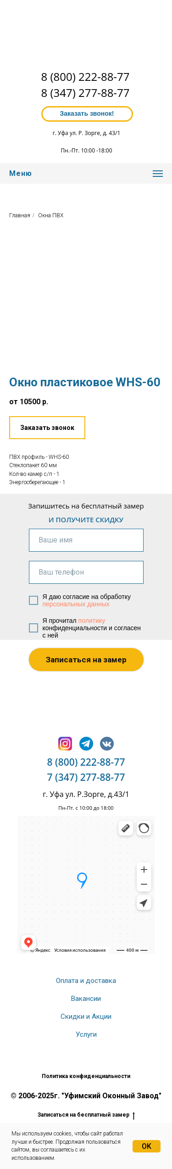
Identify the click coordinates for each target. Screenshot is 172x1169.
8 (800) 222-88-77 (85, 76)
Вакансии (86, 998)
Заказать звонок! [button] (87, 113)
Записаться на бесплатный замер (86, 1115)
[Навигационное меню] (158, 173)
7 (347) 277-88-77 (86, 777)
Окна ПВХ (50, 215)
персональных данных (76, 604)
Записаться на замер (86, 659)
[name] (86, 540)
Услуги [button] (86, 1034)
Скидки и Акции (86, 1016)
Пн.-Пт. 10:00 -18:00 (86, 150)
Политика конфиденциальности (86, 1076)
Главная (19, 215)
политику (91, 620)
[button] (47, 427)
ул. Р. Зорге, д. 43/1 (95, 133)
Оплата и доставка (86, 981)
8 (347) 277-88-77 (85, 92)
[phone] (86, 572)
